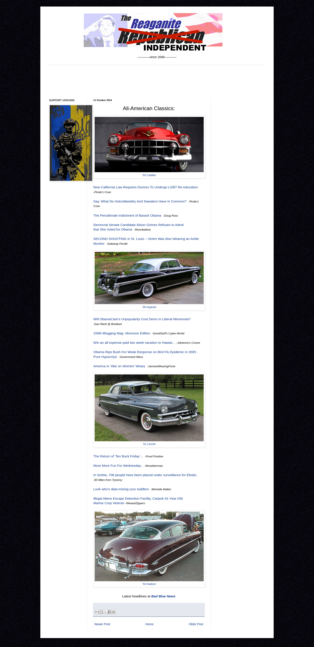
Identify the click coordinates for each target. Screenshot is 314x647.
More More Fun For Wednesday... (118, 465)
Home (149, 624)
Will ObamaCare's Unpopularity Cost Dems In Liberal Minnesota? (142, 319)
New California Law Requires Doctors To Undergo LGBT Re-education (145, 187)
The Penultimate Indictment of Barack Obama (127, 215)
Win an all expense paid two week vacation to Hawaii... (134, 342)
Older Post (196, 624)
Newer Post (102, 624)
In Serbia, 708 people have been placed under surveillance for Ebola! (144, 475)
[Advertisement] (157, 81)
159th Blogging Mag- (121, 333)
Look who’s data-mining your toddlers (121, 489)
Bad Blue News (163, 596)
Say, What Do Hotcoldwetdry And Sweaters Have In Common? (139, 201)
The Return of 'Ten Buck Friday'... (118, 456)
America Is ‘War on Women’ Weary (119, 366)
